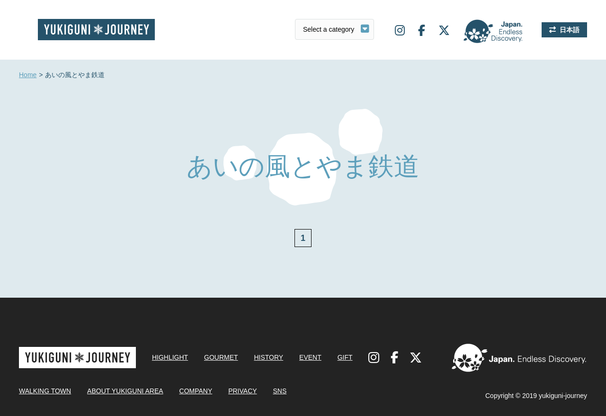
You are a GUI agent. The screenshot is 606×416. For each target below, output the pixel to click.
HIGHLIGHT (170, 357)
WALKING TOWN (45, 391)
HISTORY (268, 357)
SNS (279, 391)
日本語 (569, 30)
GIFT (345, 357)
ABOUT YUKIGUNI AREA (125, 391)
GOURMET (221, 357)
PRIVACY (242, 391)
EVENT (310, 357)
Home (27, 75)
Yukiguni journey (96, 29)
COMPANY (196, 391)
